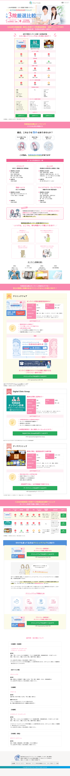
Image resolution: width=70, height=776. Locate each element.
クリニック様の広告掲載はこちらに (39, 763)
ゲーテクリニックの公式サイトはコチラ (35, 488)
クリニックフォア (20, 296)
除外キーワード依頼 (54, 763)
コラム (48, 763)
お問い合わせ (28, 763)
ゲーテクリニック (20, 446)
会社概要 (13, 763)
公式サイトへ (21, 115)
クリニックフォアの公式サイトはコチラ (35, 376)
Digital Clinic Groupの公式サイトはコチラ (35, 433)
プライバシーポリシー (20, 763)
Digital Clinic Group (21, 391)
